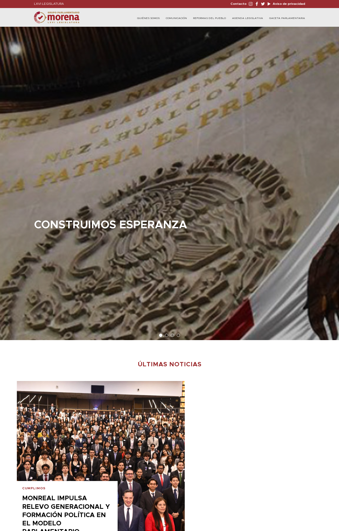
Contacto (238, 3)
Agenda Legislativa (247, 18)
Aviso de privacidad (288, 3)
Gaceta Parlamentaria (287, 18)
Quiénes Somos (148, 18)
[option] (169, 180)
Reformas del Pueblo (209, 18)
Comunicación (176, 18)
